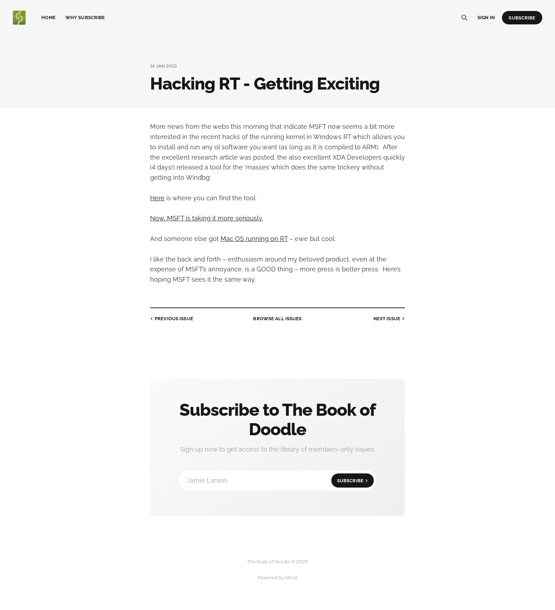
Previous (171, 318)
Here (157, 198)
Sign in (486, 17)
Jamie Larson (280, 480)
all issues (277, 318)
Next (389, 318)
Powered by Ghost (277, 577)
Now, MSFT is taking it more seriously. (206, 218)
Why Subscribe (85, 17)
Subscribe (522, 18)
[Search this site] (464, 17)
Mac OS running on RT (254, 238)
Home (48, 17)
